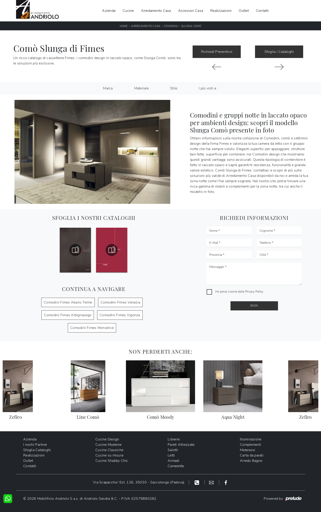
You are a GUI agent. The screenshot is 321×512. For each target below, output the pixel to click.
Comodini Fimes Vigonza (120, 315)
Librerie (174, 439)
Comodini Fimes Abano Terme (68, 302)
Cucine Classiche (109, 450)
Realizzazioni (221, 10)
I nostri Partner (35, 444)
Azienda (108, 10)
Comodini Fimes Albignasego (68, 315)
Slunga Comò (191, 26)
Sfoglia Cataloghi (37, 450)
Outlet (244, 10)
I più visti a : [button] (208, 88)
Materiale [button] (141, 88)
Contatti (262, 10)
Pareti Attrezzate (181, 444)
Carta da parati (251, 455)
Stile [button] (173, 88)
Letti (171, 455)
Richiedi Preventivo (216, 51)
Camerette (176, 466)
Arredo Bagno (251, 460)
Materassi (247, 450)
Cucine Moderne (108, 444)
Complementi (250, 444)
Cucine (128, 10)
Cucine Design (107, 439)
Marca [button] (108, 88)
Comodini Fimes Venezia (120, 302)
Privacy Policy (254, 292)
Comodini (171, 26)
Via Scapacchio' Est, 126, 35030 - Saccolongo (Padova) (138, 482)
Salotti (173, 450)
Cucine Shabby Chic (111, 460)
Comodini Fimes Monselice (92, 327)
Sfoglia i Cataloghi (279, 51)
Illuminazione (250, 439)
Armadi (173, 460)
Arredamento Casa (156, 10)
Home (124, 26)
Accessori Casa (190, 10)
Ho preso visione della (239, 292)
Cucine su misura (109, 455)
